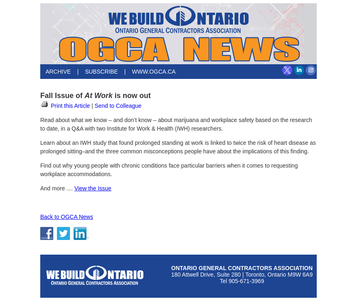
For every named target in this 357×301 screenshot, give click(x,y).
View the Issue (92, 188)
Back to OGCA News (66, 217)
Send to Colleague (118, 106)
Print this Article (65, 106)
